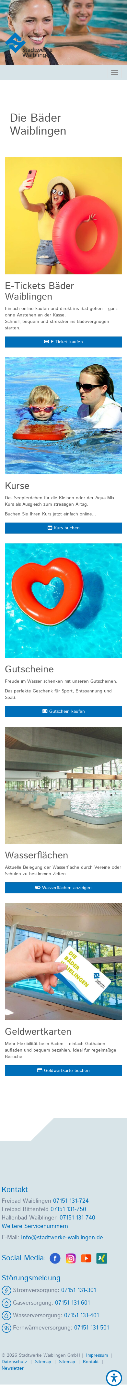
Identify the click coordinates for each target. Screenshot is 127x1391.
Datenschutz (15, 1362)
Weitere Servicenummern (35, 1226)
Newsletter (13, 1368)
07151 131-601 (72, 1303)
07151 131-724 (71, 1201)
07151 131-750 (68, 1209)
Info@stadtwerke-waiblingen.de (62, 1237)
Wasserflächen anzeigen (63, 888)
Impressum (98, 1355)
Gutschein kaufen (63, 711)
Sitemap (44, 1362)
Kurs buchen (64, 528)
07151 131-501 (91, 1328)
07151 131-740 (77, 1218)
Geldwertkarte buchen (63, 1070)
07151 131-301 (78, 1290)
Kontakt (91, 1362)
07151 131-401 (81, 1315)
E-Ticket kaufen (63, 342)
